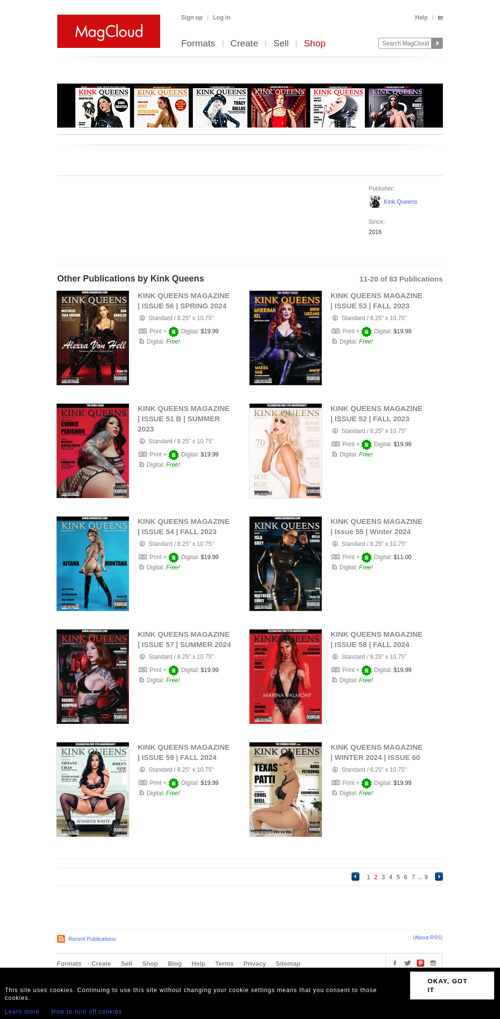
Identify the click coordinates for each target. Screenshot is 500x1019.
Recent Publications (92, 939)
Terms (224, 963)
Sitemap (288, 963)
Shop (314, 43)
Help (421, 17)
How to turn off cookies (86, 1011)
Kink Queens (400, 201)
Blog (174, 963)
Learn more (22, 1011)
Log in (221, 17)
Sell (281, 43)
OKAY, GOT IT (448, 985)
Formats (198, 43)
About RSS (428, 937)
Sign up (192, 17)
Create (244, 43)
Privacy (255, 963)
